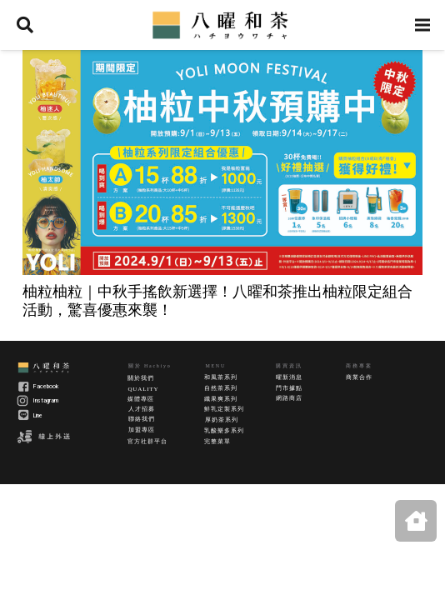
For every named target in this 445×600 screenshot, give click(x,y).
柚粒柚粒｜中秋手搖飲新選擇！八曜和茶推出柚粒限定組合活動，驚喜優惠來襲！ (217, 300)
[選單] (422, 25)
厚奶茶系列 (221, 420)
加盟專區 (141, 430)
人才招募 (141, 409)
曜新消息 (289, 377)
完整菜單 (217, 441)
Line (37, 415)
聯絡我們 (141, 419)
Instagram (45, 401)
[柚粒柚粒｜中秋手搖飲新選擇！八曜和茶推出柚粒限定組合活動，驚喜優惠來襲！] (222, 162)
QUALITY (143, 389)
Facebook (45, 386)
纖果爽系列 (220, 399)
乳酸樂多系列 (223, 431)
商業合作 (359, 377)
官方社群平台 (147, 441)
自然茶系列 (220, 388)
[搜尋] (25, 25)
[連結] (222, 25)
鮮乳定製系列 (223, 409)
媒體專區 (140, 399)
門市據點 (289, 388)
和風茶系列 (220, 377)
